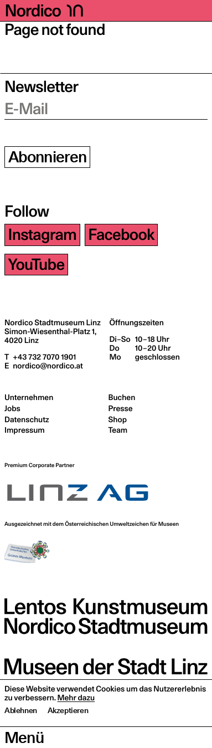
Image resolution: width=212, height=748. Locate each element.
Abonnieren (47, 157)
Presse (120, 408)
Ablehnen (20, 731)
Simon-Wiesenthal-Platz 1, (50, 336)
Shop (117, 419)
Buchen (122, 397)
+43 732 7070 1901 (43, 356)
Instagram (42, 234)
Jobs (12, 408)
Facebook (121, 234)
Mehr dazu (76, 719)
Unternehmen (28, 397)
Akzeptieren (68, 731)
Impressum (24, 430)
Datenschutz (26, 419)
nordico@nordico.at (46, 365)
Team (118, 430)
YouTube (36, 264)
